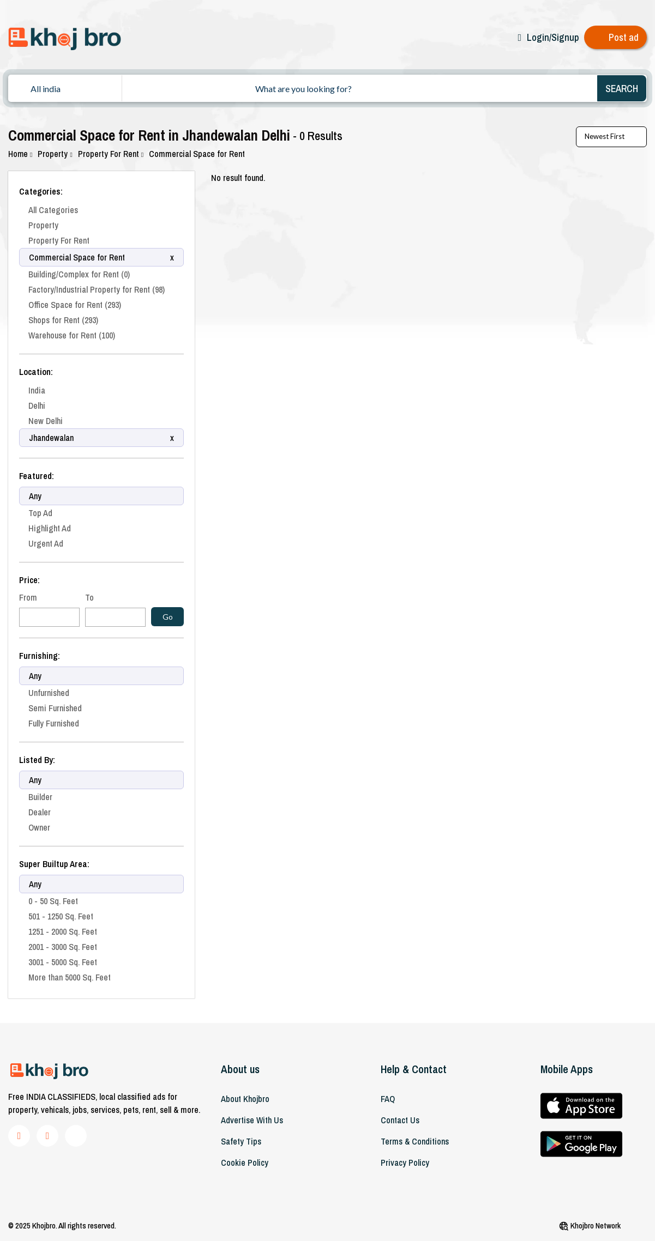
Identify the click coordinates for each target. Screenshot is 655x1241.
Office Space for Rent (74, 305)
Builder (40, 797)
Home (20, 154)
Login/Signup (553, 37)
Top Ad (40, 513)
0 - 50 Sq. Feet (53, 901)
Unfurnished (48, 693)
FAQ (388, 1099)
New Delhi (45, 421)
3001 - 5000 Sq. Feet (62, 962)
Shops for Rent (63, 320)
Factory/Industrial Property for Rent (96, 289)
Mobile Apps (566, 1069)
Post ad (624, 37)
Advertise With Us (252, 1120)
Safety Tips (241, 1141)
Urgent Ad (45, 543)
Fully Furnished (53, 723)
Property (56, 154)
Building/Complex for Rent (79, 274)
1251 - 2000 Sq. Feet (62, 931)
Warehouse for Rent (71, 335)
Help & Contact (414, 1069)
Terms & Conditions (415, 1141)
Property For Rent (112, 154)
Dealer (39, 812)
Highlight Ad (49, 528)
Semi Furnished (55, 708)
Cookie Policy (244, 1163)
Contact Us (400, 1120)
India (36, 390)
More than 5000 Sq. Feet (69, 977)
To (89, 597)
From (28, 597)
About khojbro (245, 1099)
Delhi (36, 405)
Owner (39, 827)
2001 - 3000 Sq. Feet (62, 947)
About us (240, 1069)
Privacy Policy (405, 1163)
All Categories (53, 210)
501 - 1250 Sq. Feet (60, 916)
